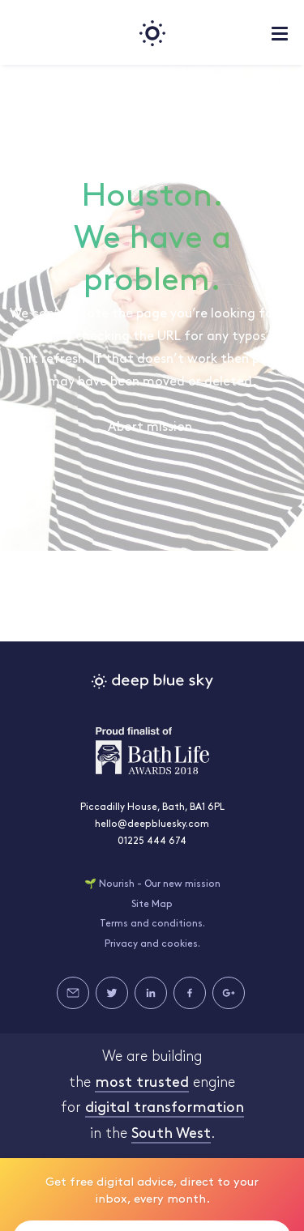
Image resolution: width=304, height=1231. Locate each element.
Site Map (152, 904)
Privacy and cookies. (152, 944)
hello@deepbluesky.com (152, 824)
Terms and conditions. (152, 924)
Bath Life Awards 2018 (152, 750)
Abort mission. (152, 427)
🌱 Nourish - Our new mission (152, 884)
